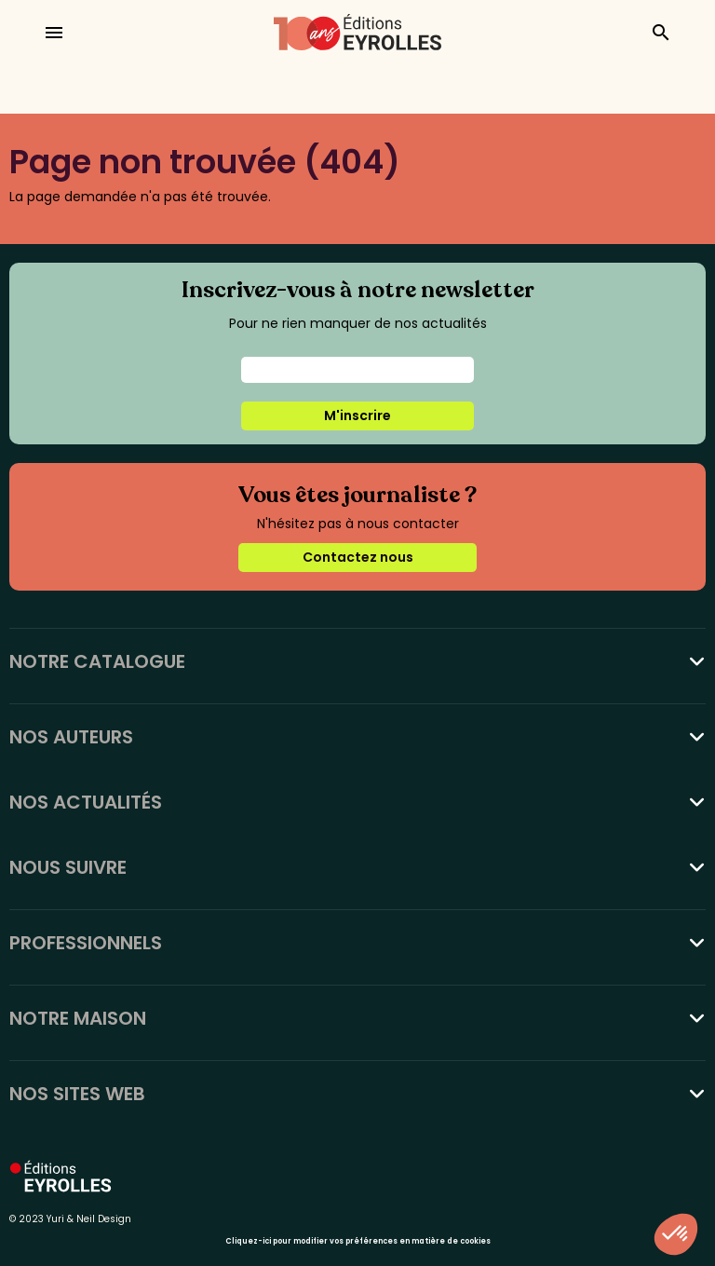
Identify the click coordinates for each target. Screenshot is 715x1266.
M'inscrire (357, 415)
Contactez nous (358, 557)
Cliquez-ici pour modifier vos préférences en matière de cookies (358, 1241)
